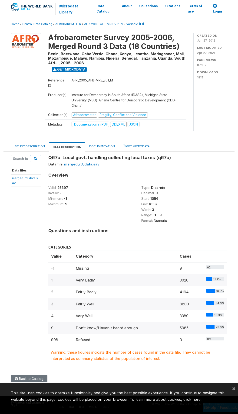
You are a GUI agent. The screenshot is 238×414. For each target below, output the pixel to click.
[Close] (234, 388)
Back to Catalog (29, 379)
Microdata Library (69, 9)
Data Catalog (102, 8)
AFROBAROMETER (68, 24)
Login (217, 8)
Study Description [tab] (30, 146)
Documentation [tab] (102, 146)
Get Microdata (69, 69)
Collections (148, 6)
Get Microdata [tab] (136, 146)
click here (192, 399)
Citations (172, 6)
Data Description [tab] (67, 147)
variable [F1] (135, 24)
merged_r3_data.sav (81, 164)
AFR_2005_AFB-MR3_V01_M (103, 24)
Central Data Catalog (37, 24)
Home (15, 24)
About (127, 6)
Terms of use (195, 8)
